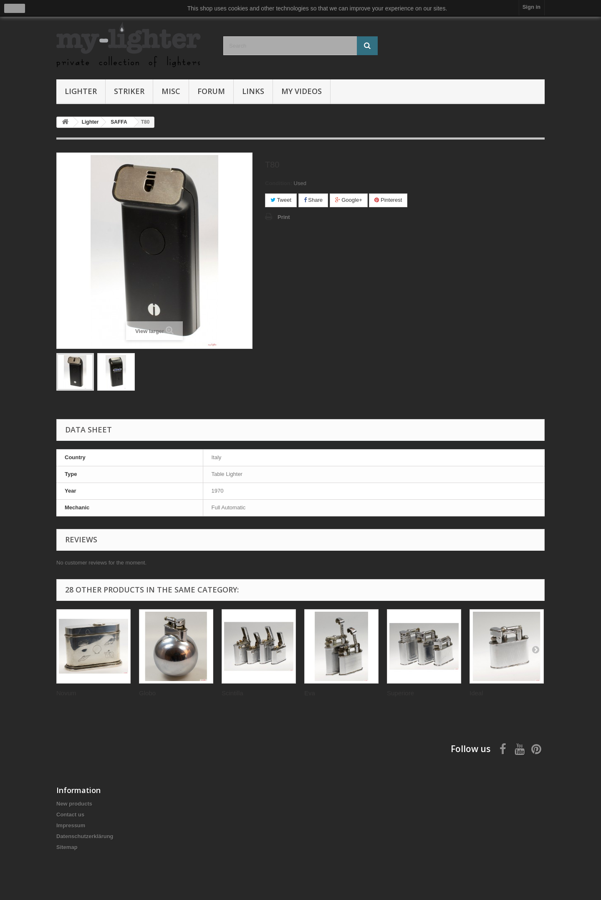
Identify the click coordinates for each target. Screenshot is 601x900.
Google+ (348, 200)
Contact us (70, 814)
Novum (66, 693)
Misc (171, 91)
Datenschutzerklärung (85, 836)
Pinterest (388, 200)
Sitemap (67, 847)
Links (253, 91)
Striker (129, 91)
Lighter (81, 91)
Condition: (278, 183)
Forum (211, 91)
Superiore (400, 693)
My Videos (301, 91)
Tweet (280, 200)
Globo (147, 693)
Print (284, 217)
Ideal (476, 693)
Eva (309, 693)
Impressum (70, 825)
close (15, 8)
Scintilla (232, 693)
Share (313, 200)
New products (74, 804)
